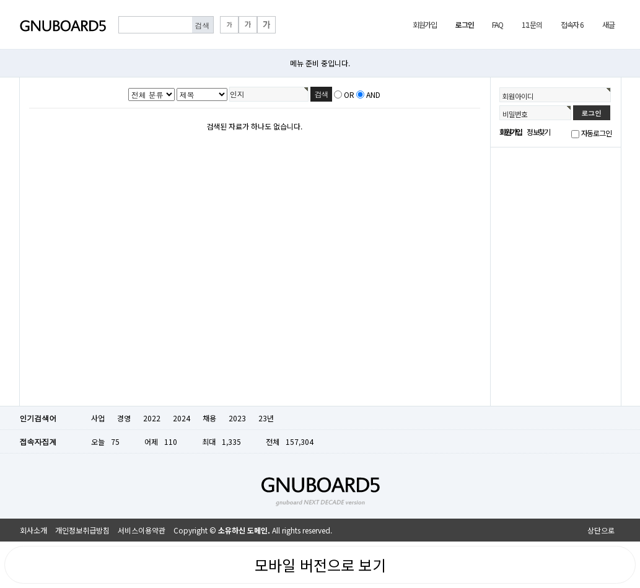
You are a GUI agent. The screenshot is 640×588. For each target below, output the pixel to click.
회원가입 (425, 24)
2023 (237, 418)
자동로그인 (596, 133)
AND (373, 94)
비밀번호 (514, 114)
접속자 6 (572, 24)
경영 (124, 418)
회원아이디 (517, 96)
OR (349, 94)
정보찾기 (538, 131)
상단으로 (601, 530)
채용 (209, 418)
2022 (151, 418)
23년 (266, 418)
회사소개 (33, 530)
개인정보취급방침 (82, 530)
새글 (608, 24)
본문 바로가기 (0, 0)
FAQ (497, 24)
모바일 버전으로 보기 (320, 565)
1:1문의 (532, 24)
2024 (181, 418)
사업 (98, 418)
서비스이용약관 (141, 530)
